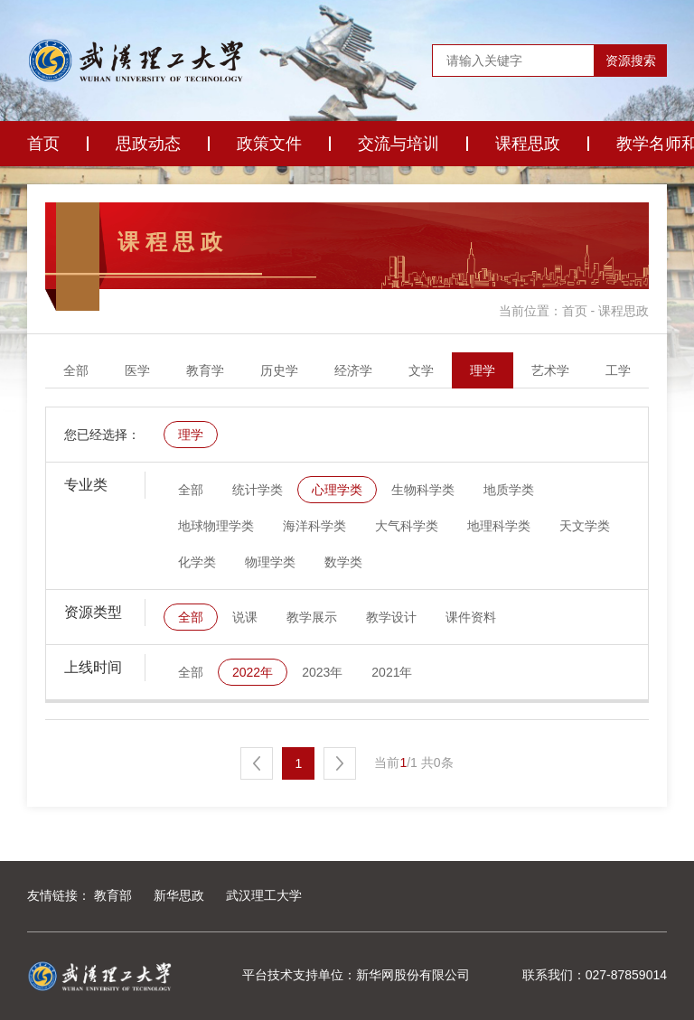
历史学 (279, 370)
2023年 (322, 672)
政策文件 (269, 144)
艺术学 (550, 370)
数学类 (343, 562)
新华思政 (179, 895)
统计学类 (257, 489)
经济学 (353, 370)
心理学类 (337, 489)
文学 (421, 370)
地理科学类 (498, 526)
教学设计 (391, 617)
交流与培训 (398, 144)
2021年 (391, 672)
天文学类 (584, 526)
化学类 (197, 562)
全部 (76, 370)
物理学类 (270, 562)
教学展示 (311, 617)
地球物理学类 (216, 526)
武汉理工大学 (264, 895)
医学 (137, 370)
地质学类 (508, 489)
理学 (482, 370)
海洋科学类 (314, 526)
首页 (43, 144)
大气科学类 (406, 526)
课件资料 (470, 617)
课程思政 (527, 144)
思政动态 (148, 144)
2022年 (252, 672)
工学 (618, 370)
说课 (245, 617)
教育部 (113, 895)
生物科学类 (423, 489)
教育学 (205, 370)
